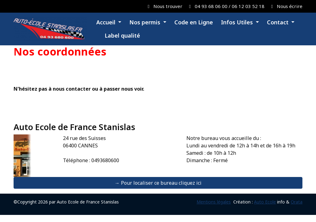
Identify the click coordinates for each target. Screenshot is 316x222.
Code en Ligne (193, 22)
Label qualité (121, 35)
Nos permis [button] (145, 22)
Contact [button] (278, 22)
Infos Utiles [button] (237, 22)
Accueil (106, 22)
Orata (296, 202)
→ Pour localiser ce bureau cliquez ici (158, 182)
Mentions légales (214, 202)
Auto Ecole (265, 202)
